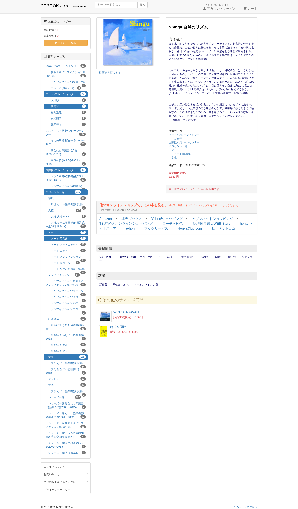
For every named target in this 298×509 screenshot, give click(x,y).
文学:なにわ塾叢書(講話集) (66, 392)
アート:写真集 (180, 153)
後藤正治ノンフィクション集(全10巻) (66, 74)
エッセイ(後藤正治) (63, 88)
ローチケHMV (173, 223)
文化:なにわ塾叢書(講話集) (66, 364)
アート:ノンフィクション (66, 257)
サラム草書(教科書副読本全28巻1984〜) (66, 178)
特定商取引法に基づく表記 (66, 482)
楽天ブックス (131, 219)
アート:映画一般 (63, 262)
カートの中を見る (65, 42)
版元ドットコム (223, 228)
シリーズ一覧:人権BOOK (66, 452)
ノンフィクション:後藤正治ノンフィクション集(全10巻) (66, 283)
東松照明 (66, 118)
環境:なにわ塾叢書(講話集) (66, 205)
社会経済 (66, 319)
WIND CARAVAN (126, 312)
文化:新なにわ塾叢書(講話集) (66, 371)
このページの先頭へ (245, 507)
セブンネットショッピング (212, 219)
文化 (173, 157)
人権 (63, 210)
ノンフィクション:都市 (66, 304)
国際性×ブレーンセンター (184, 142)
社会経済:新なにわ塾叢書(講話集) (66, 337)
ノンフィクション (63, 275)
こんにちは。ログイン (220, 6)
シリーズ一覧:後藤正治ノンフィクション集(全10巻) (66, 425)
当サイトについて (66, 466)
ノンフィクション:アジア (66, 311)
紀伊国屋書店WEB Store (212, 223)
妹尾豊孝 (66, 124)
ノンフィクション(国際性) (66, 187)
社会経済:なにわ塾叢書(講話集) (66, 327)
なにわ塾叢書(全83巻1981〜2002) (66, 142)
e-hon (130, 228)
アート (174, 150)
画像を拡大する (110, 72)
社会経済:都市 (66, 344)
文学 (66, 385)
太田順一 (66, 100)
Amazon (105, 219)
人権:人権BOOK (66, 216)
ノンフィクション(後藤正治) (66, 83)
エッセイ (66, 379)
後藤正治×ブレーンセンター (66, 66)
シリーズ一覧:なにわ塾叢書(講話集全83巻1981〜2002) (66, 415)
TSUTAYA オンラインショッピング (126, 223)
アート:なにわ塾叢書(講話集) (66, 269)
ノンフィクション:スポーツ (66, 291)
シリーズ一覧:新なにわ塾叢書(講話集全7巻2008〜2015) (66, 405)
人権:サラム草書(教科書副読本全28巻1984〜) (66, 224)
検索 (142, 4)
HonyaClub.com (190, 228)
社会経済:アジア (66, 351)
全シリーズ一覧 (63, 397)
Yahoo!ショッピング (167, 219)
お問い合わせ (66, 474)
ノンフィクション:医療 (66, 298)
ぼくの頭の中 (120, 327)
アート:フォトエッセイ (66, 244)
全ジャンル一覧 (178, 146)
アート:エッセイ (66, 250)
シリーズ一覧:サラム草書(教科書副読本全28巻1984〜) (66, 435)
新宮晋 (175, 138)
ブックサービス (156, 228)
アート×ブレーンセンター (184, 134)
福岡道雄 (66, 112)
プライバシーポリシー (66, 489)
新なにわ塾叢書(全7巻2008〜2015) (66, 152)
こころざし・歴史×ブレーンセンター (66, 132)
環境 (66, 198)
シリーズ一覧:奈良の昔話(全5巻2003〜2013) (66, 444)
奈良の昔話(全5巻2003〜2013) (66, 162)
